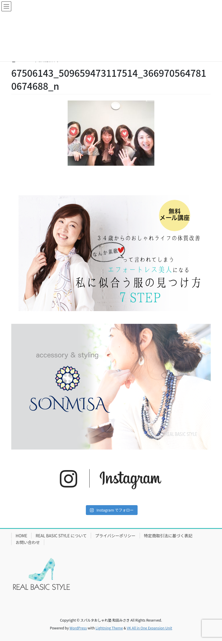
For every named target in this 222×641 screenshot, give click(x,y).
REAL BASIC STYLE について (61, 535)
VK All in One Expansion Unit (149, 627)
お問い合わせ (28, 542)
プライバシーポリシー (115, 535)
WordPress (78, 627)
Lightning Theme (109, 627)
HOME (21, 535)
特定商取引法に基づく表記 (168, 535)
